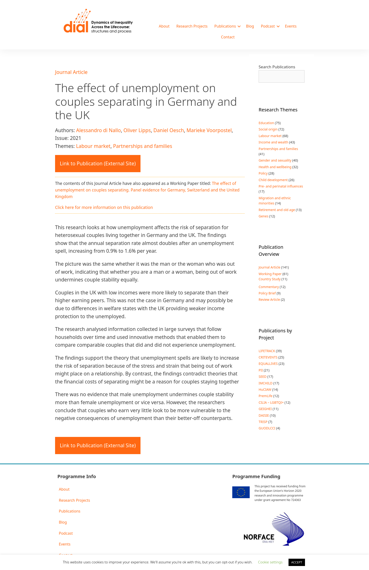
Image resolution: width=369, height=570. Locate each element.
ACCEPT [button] (296, 562)
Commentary (269, 287)
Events (291, 26)
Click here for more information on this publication (104, 207)
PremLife (266, 396)
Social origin (268, 129)
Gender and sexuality (275, 160)
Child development (273, 180)
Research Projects (192, 26)
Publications (225, 26)
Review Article (269, 299)
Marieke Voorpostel (209, 130)
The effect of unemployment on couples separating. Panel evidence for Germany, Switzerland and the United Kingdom (147, 189)
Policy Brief (267, 293)
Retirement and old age (277, 210)
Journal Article (71, 72)
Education (266, 123)
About (164, 26)
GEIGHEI (265, 409)
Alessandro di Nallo (98, 130)
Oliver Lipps (137, 130)
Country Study (270, 279)
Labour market (93, 146)
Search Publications (277, 66)
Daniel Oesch (168, 130)
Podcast (268, 26)
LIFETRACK (267, 351)
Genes (263, 216)
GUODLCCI (267, 428)
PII (261, 370)
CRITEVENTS (268, 357)
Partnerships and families (142, 146)
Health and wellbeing (275, 167)
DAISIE (264, 415)
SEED (262, 376)
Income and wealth (273, 142)
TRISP (263, 421)
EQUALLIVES (268, 363)
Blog (250, 26)
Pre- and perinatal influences (281, 186)
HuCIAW (265, 389)
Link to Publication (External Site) (98, 163)
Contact (228, 37)
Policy (263, 173)
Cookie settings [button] (270, 562)
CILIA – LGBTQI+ (271, 402)
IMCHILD (266, 383)
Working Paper (270, 274)
